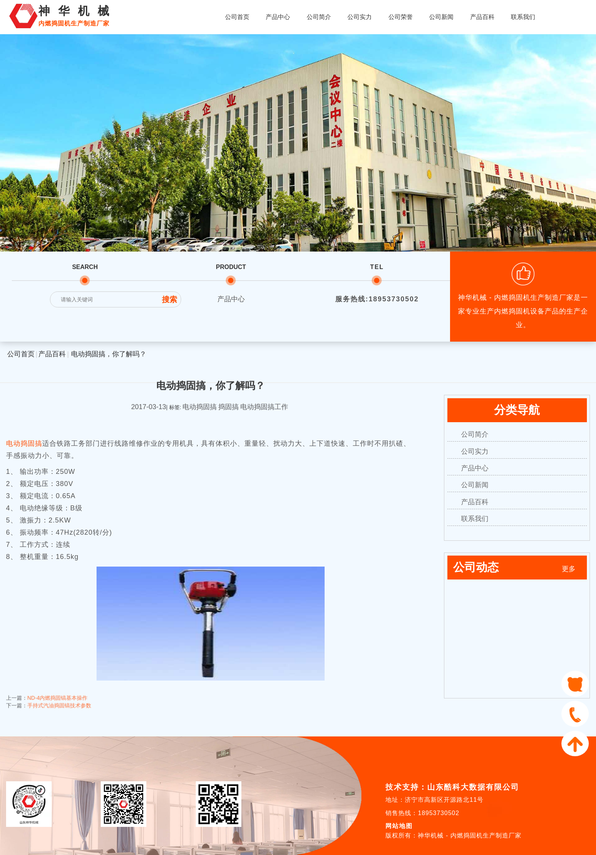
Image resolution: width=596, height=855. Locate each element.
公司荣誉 (400, 17)
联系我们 (523, 17)
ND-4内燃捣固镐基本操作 (57, 692)
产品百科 (482, 17)
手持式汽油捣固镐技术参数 (59, 699)
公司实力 (359, 17)
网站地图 (399, 826)
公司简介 (319, 17)
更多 (568, 569)
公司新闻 (441, 17)
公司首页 (237, 17)
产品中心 (278, 17)
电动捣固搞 (24, 443)
